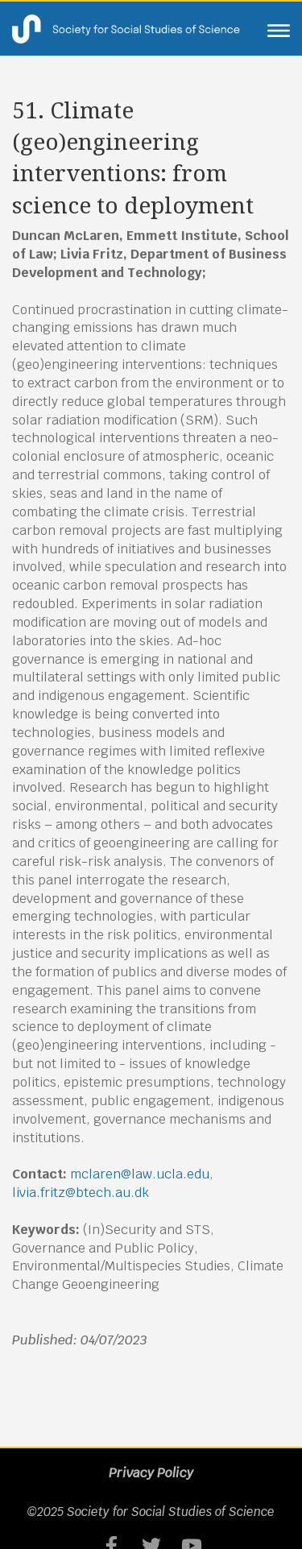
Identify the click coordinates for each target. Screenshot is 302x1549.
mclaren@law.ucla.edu (139, 1174)
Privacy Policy (151, 1472)
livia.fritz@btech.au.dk (80, 1192)
